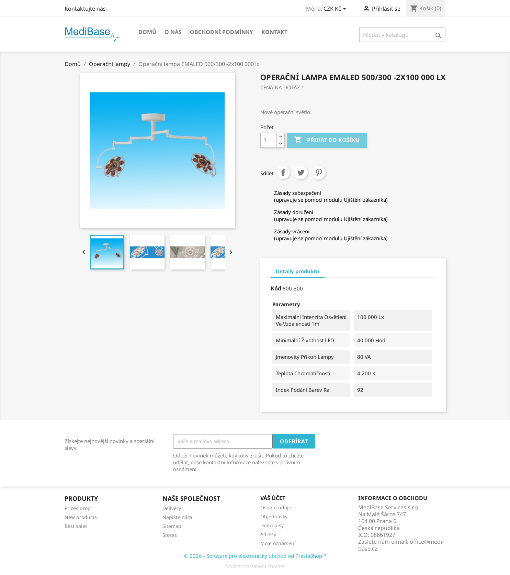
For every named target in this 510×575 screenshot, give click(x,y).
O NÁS (173, 32)
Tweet (301, 172)
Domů (147, 32)
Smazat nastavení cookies (255, 566)
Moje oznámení (278, 543)
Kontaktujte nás (85, 8)
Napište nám (177, 517)
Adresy (268, 534)
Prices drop (78, 508)
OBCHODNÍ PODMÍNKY (221, 32)
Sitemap (171, 526)
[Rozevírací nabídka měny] (336, 9)
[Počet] (268, 140)
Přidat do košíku (327, 140)
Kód (276, 288)
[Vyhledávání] (402, 34)
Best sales (76, 526)
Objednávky (273, 516)
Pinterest (319, 172)
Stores (169, 535)
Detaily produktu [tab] (297, 271)
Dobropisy (272, 525)
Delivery (171, 508)
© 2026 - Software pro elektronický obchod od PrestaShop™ (255, 555)
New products (81, 517)
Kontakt (274, 32)
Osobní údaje (275, 507)
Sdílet (283, 172)
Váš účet (272, 498)
